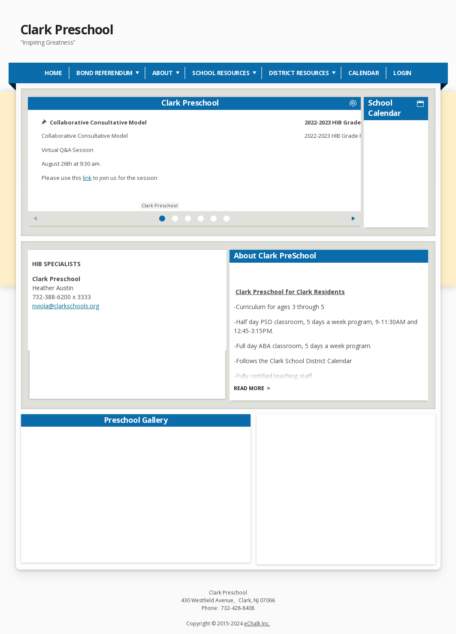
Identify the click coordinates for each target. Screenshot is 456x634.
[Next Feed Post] (285, 218)
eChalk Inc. (257, 621)
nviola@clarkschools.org (67, 304)
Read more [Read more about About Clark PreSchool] (251, 386)
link (89, 178)
